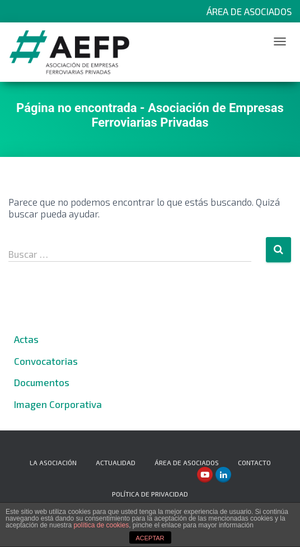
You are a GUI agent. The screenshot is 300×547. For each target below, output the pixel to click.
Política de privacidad (150, 494)
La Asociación (53, 462)
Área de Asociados (249, 11)
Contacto (254, 462)
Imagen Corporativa (58, 404)
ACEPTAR (149, 538)
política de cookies (101, 525)
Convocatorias (46, 361)
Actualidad (115, 462)
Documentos (41, 382)
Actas (26, 339)
